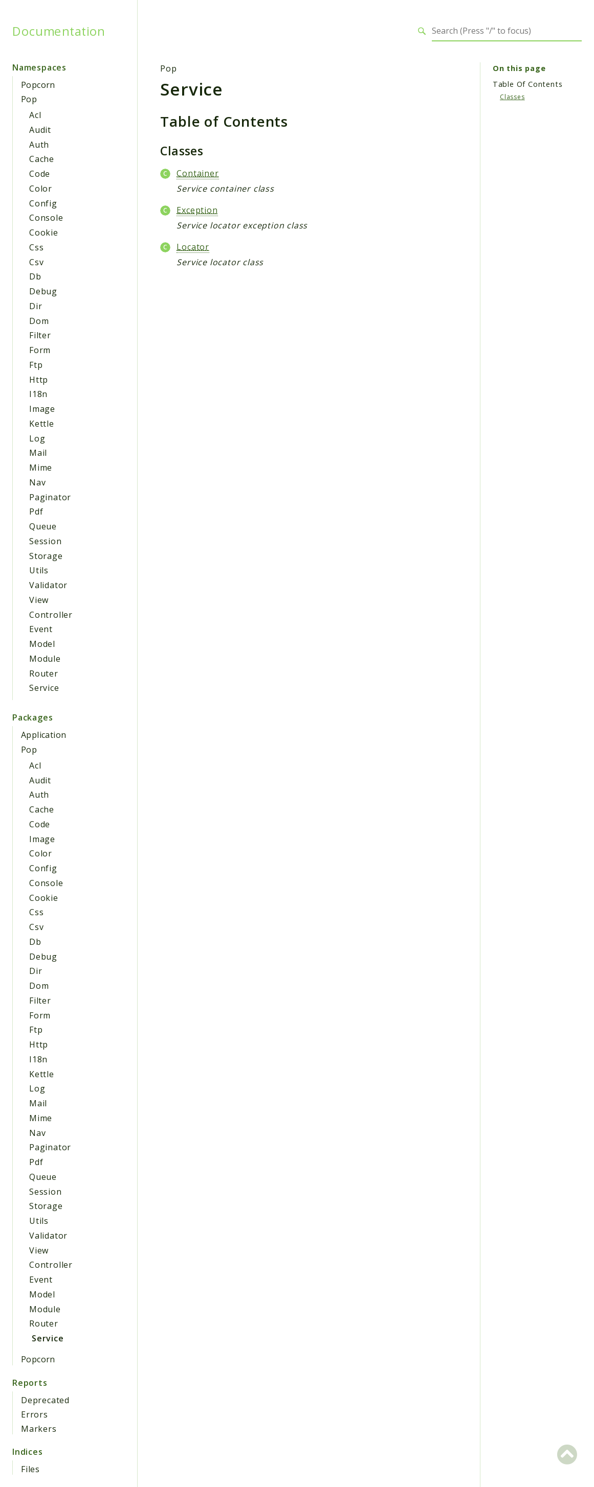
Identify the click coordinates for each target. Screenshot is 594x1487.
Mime (40, 467)
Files (30, 1469)
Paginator (50, 497)
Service (44, 687)
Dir (35, 306)
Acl (35, 115)
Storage (46, 556)
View (39, 600)
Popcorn (38, 84)
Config (43, 203)
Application (43, 734)
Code (39, 173)
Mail (38, 452)
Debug (43, 291)
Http (38, 379)
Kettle (41, 423)
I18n (38, 394)
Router (43, 673)
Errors (34, 1414)
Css (36, 247)
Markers (39, 1428)
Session (45, 541)
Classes (512, 96)
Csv (36, 262)
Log (37, 438)
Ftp (35, 364)
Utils (39, 570)
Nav (37, 482)
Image (42, 408)
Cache (41, 159)
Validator (48, 585)
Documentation (58, 31)
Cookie (43, 232)
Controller (51, 614)
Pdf (36, 511)
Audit (40, 129)
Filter (40, 335)
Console (46, 217)
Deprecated (45, 1400)
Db (35, 276)
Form (40, 350)
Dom (39, 321)
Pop (29, 99)
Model (42, 643)
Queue (43, 526)
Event (41, 629)
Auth (39, 144)
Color (40, 188)
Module (45, 658)
